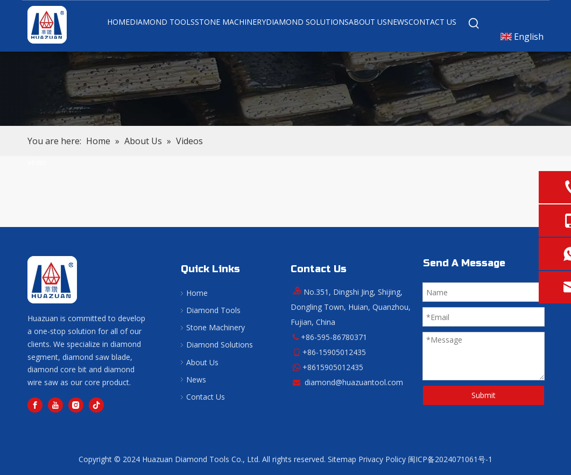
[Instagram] (75, 405)
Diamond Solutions (219, 344)
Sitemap (342, 459)
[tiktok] (96, 405)
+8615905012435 (332, 367)
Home (197, 293)
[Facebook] (35, 405)
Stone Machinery (215, 327)
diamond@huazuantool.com (354, 382)
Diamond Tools (213, 310)
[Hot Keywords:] (474, 23)
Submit (483, 395)
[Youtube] (55, 405)
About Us (202, 362)
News (196, 379)
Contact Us (205, 397)
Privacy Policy (382, 459)
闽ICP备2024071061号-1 (450, 459)
